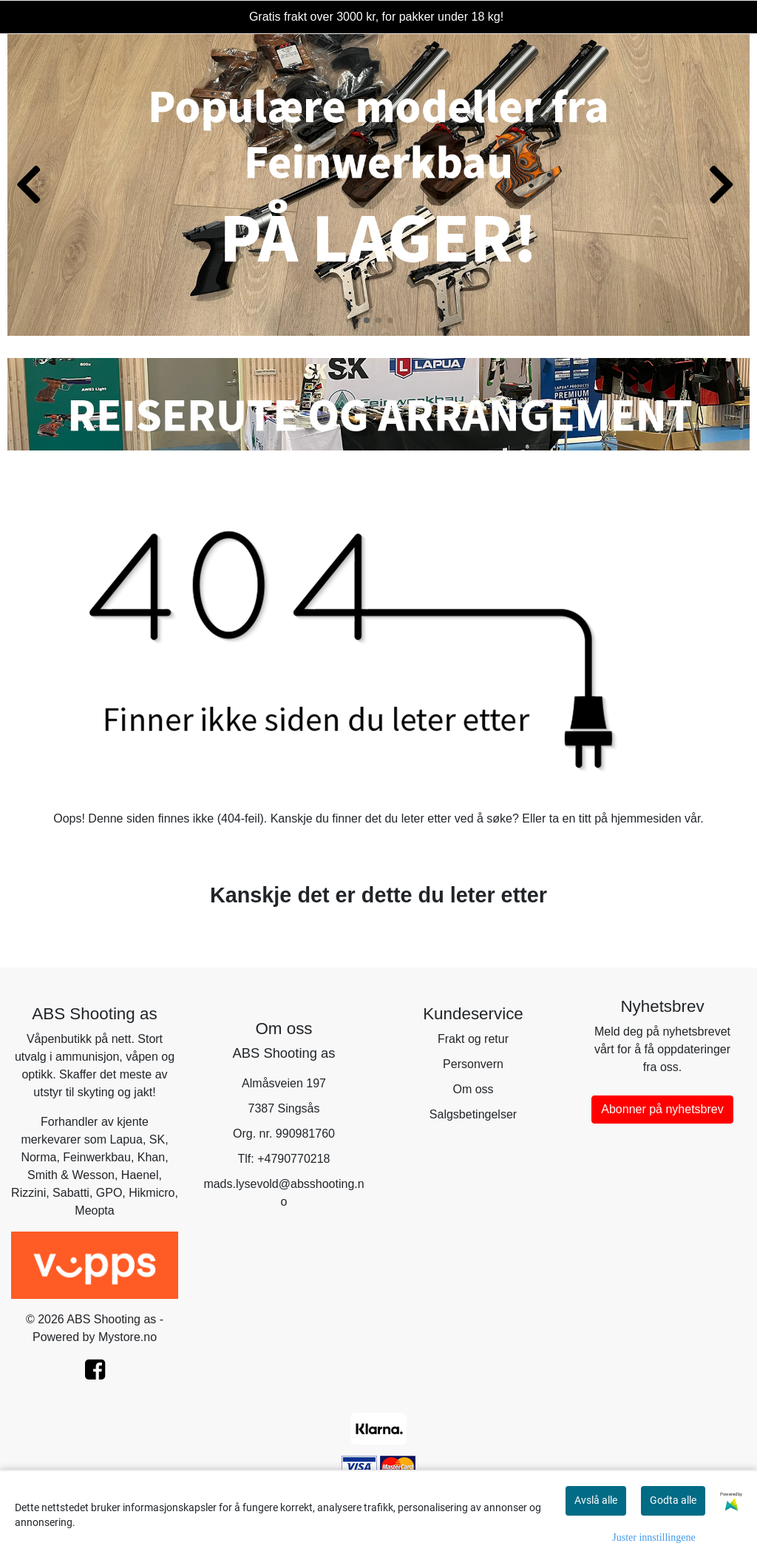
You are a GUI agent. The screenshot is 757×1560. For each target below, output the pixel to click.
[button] (367, 320)
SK (157, 1139)
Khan (151, 1157)
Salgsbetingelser (473, 1114)
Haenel (140, 1175)
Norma (38, 1157)
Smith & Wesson (71, 1175)
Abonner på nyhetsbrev (662, 1109)
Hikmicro (151, 1192)
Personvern (473, 1064)
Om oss (472, 1089)
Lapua (126, 1139)
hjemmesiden (646, 818)
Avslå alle (595, 1500)
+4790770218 (293, 1158)
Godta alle (673, 1500)
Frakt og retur (473, 1039)
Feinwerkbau (97, 1157)
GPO (109, 1192)
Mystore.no (127, 1337)
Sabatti (70, 1192)
